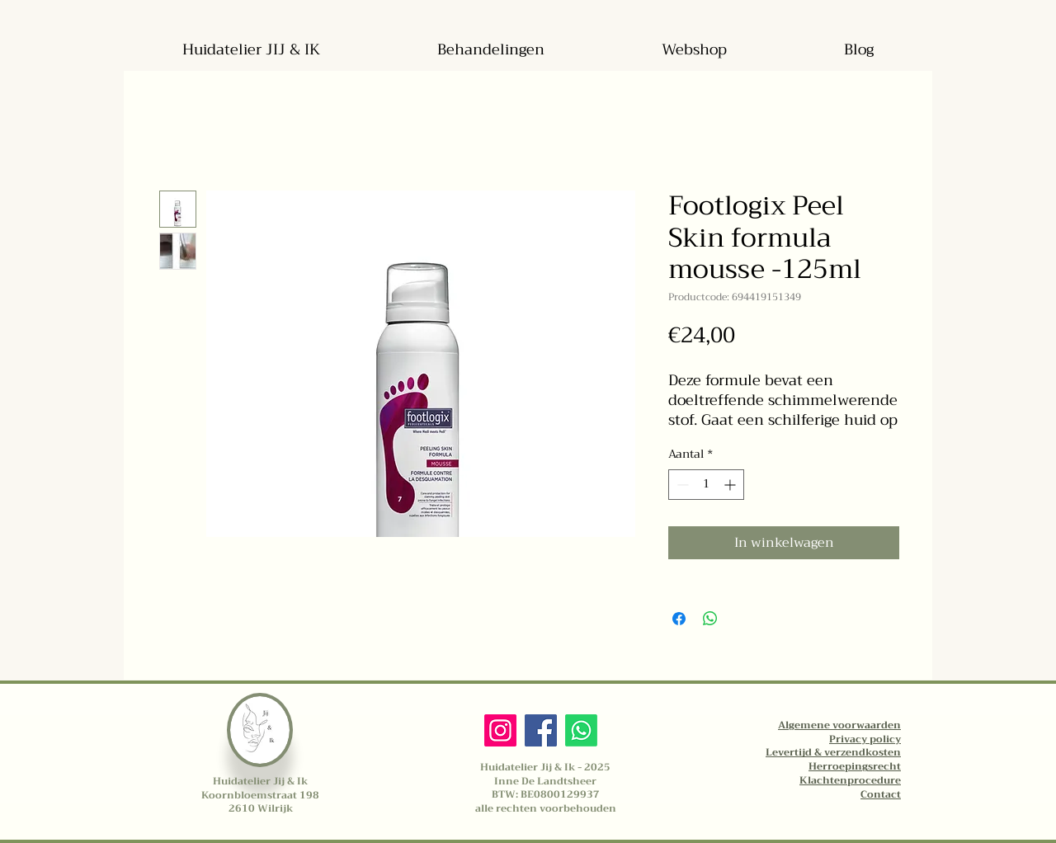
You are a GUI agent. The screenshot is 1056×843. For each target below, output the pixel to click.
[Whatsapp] (581, 730)
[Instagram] (500, 730)
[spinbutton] (706, 484)
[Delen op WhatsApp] (710, 619)
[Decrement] (681, 484)
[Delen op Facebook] (679, 619)
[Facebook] (541, 730)
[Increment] (731, 484)
